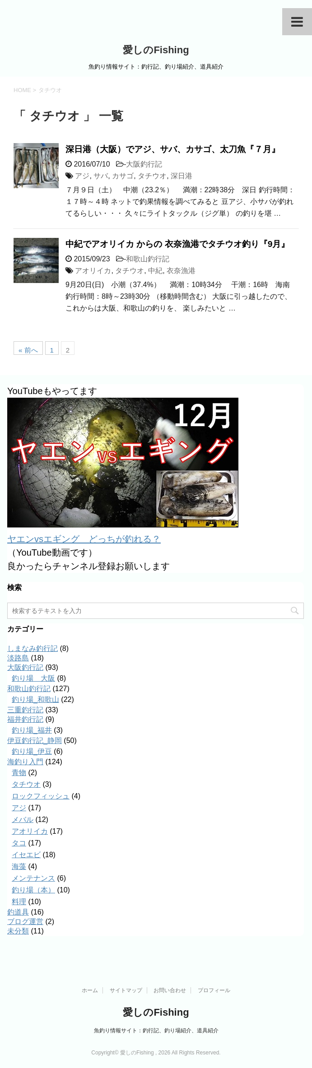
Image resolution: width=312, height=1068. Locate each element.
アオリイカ (93, 270)
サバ (100, 176)
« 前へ (28, 350)
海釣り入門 (25, 762)
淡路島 (18, 658)
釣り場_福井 (32, 730)
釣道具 (18, 912)
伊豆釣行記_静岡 (34, 740)
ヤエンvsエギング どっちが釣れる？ (84, 539)
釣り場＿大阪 (33, 678)
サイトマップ (126, 990)
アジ (82, 176)
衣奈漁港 (181, 270)
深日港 (181, 176)
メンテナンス (33, 878)
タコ (19, 843)
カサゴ (123, 176)
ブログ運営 (25, 921)
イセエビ (26, 855)
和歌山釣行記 (147, 259)
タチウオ (152, 176)
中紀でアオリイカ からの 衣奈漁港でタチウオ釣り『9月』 (177, 244)
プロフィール (214, 990)
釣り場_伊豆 (32, 751)
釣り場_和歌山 (35, 699)
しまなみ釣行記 (32, 648)
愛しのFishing (156, 50)
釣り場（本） (33, 890)
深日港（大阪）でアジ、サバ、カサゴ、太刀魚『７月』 (172, 149)
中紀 (155, 270)
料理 (19, 901)
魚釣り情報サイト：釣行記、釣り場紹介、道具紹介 (156, 1030)
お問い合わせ (170, 990)
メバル (22, 819)
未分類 (18, 931)
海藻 (19, 866)
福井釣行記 (25, 719)
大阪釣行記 (144, 164)
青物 (19, 772)
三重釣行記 (25, 710)
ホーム (90, 990)
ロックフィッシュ (41, 796)
